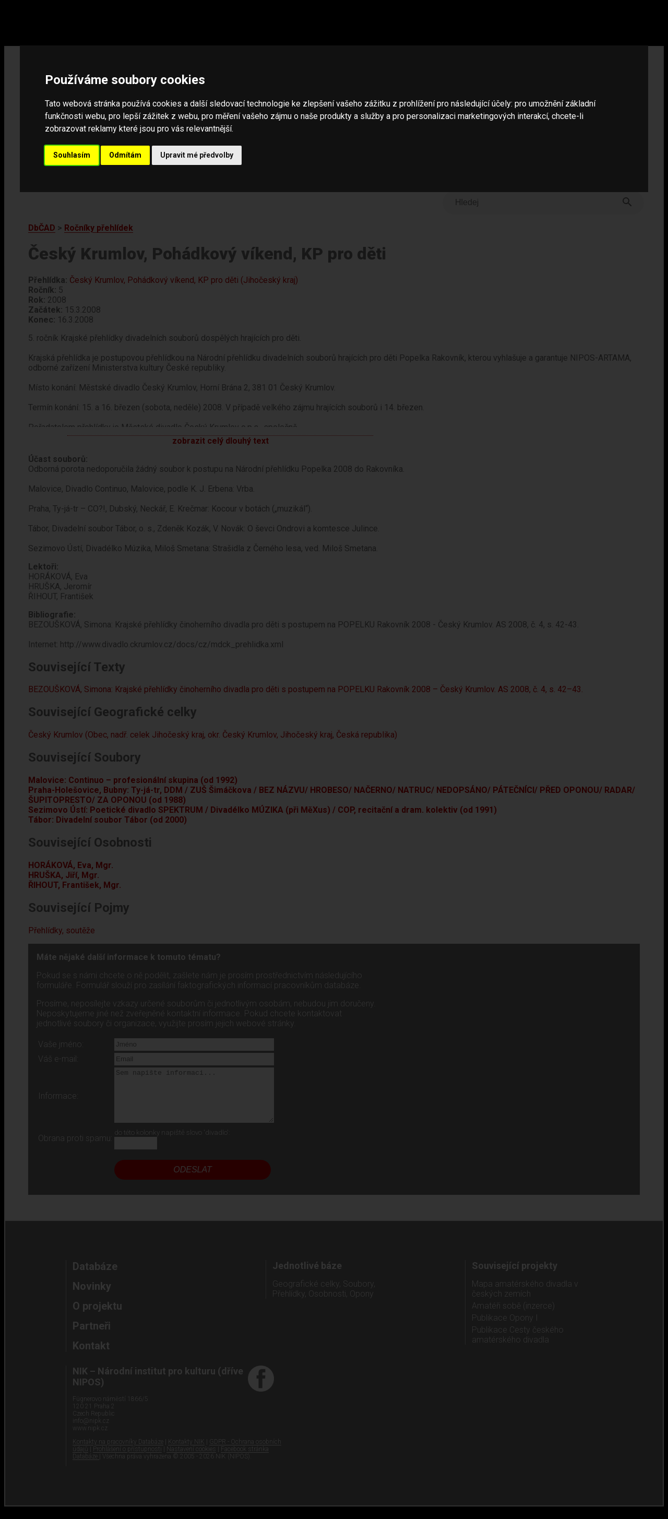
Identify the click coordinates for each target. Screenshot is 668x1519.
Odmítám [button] (125, 155)
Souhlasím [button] (71, 155)
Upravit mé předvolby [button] (196, 155)
